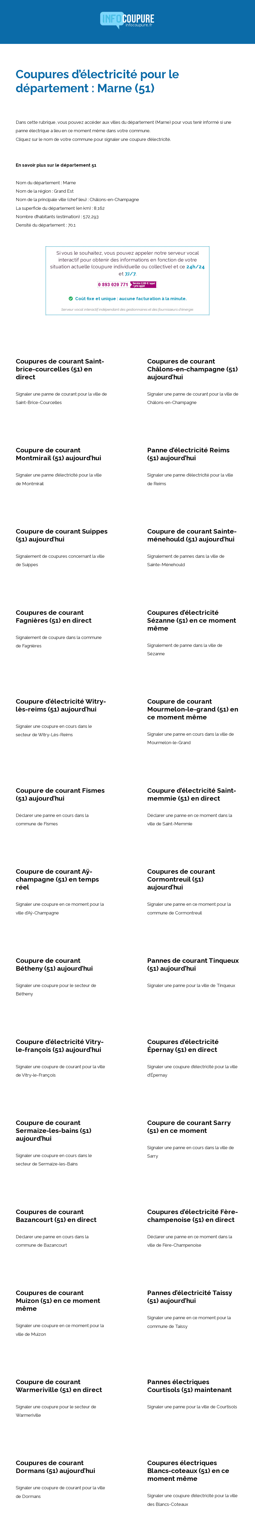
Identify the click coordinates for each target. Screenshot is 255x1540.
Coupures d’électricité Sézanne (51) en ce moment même (191, 620)
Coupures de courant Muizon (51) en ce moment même (58, 1300)
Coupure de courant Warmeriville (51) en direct (59, 1386)
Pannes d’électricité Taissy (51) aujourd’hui (189, 1296)
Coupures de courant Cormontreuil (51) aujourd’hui (181, 879)
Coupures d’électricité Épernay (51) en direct (183, 1045)
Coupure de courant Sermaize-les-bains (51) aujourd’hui (53, 1130)
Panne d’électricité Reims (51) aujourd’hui (188, 454)
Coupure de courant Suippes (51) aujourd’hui (62, 535)
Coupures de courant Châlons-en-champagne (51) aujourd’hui (192, 369)
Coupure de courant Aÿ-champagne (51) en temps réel (57, 879)
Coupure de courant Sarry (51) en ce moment (189, 1126)
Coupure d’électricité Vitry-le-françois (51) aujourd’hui (60, 1045)
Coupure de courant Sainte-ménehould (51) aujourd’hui (192, 535)
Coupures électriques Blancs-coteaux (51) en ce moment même (188, 1470)
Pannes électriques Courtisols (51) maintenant (189, 1386)
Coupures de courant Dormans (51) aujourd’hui (55, 1467)
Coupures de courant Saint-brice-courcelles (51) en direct (60, 369)
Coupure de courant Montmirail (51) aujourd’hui (58, 454)
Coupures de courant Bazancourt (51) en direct (56, 1216)
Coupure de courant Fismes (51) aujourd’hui (60, 794)
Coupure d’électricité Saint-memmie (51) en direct (191, 794)
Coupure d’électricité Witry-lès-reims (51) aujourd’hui (61, 705)
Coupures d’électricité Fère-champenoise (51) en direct (192, 1216)
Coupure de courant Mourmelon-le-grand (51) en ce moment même (192, 709)
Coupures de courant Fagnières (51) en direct (53, 616)
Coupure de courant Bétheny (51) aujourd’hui (54, 964)
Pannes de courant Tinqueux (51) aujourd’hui (193, 964)
